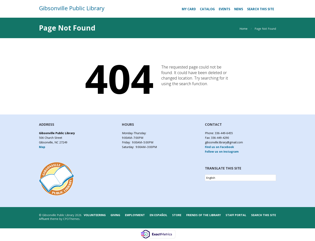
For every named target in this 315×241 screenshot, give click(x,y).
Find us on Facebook (219, 147)
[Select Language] (240, 178)
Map (42, 147)
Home (243, 29)
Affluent (44, 219)
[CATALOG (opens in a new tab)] (207, 9)
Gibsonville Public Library (71, 8)
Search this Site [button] (260, 9)
